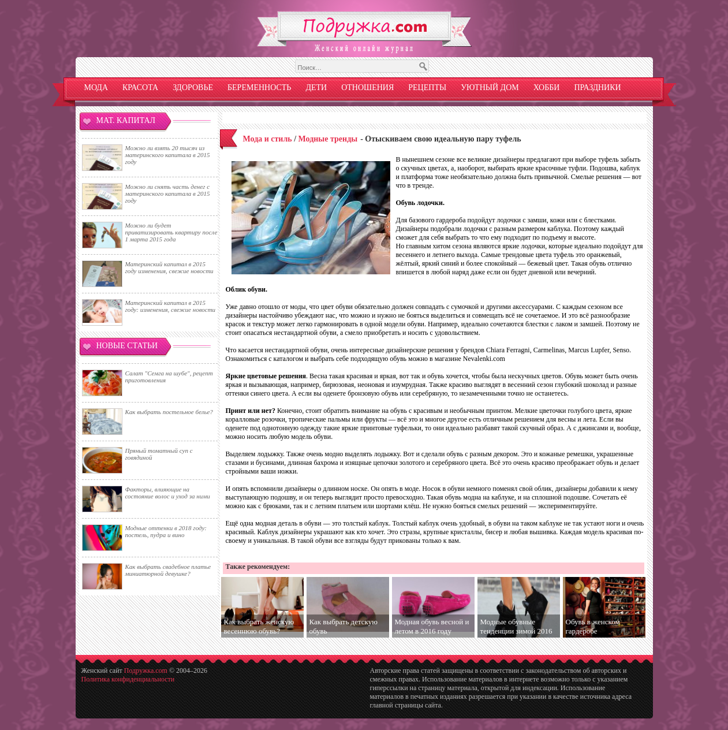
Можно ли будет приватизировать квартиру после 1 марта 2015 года (171, 232)
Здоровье (193, 87)
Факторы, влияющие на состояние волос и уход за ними (167, 493)
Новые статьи (127, 345)
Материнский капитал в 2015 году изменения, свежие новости (169, 267)
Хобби (546, 87)
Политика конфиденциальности (128, 679)
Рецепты (427, 87)
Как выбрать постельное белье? (169, 411)
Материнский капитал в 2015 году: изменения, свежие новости (170, 306)
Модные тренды (328, 139)
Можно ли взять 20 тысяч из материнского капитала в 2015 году (167, 154)
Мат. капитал (126, 120)
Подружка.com (145, 670)
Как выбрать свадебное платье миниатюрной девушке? (168, 570)
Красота (140, 87)
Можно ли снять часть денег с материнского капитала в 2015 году (167, 193)
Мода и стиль (267, 139)
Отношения (367, 87)
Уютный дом (490, 87)
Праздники (597, 87)
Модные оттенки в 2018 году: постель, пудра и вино (166, 531)
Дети (316, 87)
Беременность (259, 87)
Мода (96, 87)
